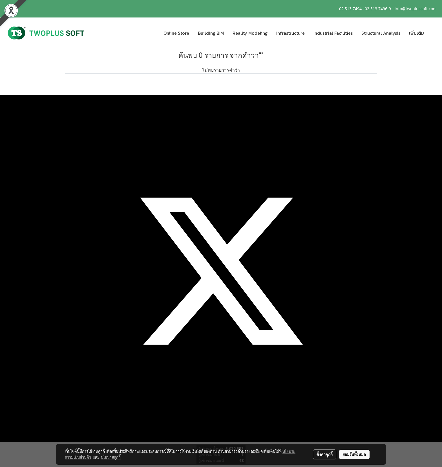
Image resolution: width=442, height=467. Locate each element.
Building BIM (211, 33)
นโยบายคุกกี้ (111, 457)
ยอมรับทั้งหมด (354, 454)
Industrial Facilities (333, 33)
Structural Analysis (380, 33)
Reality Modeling (250, 33)
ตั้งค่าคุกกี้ (325, 454)
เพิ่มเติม (416, 33)
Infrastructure (290, 33)
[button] (433, 33)
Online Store (176, 33)
